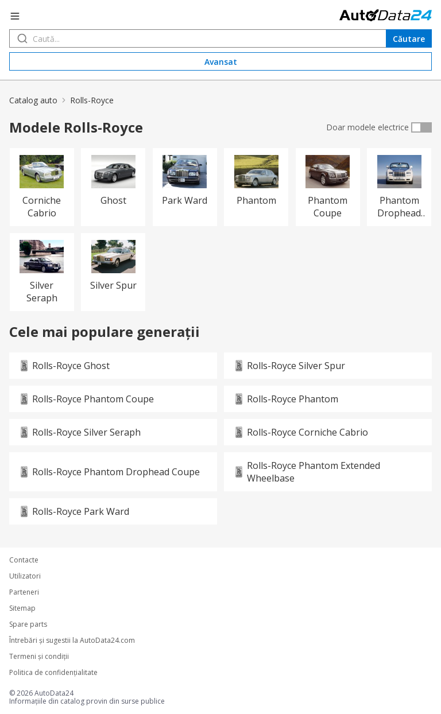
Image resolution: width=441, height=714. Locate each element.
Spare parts (28, 624)
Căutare (409, 38)
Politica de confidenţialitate (53, 672)
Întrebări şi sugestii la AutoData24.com (72, 640)
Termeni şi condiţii (39, 656)
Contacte (23, 560)
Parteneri (24, 592)
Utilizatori (25, 576)
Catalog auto (33, 100)
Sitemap (22, 608)
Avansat (220, 61)
